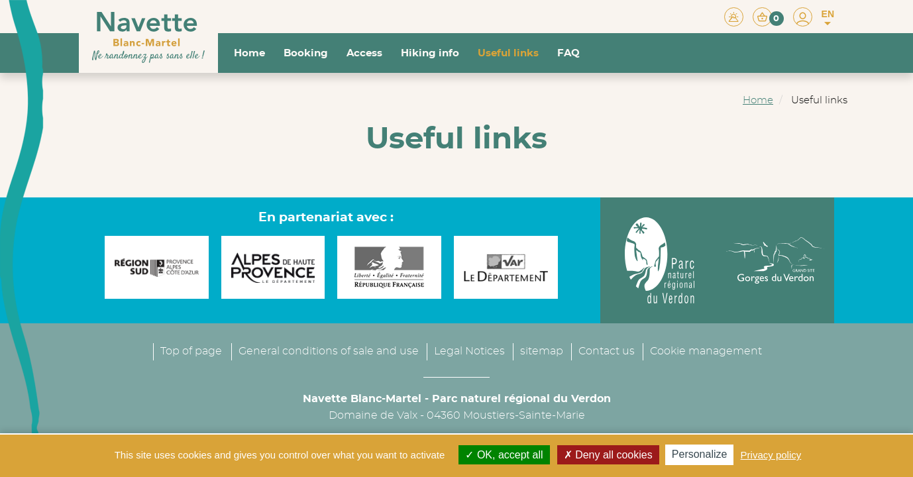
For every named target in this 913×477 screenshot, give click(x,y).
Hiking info (430, 53)
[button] (768, 16)
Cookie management (706, 351)
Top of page (191, 351)
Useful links (508, 53)
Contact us (606, 351)
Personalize (699, 454)
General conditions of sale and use (329, 351)
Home (249, 53)
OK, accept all (504, 454)
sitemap (541, 351)
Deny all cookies (608, 454)
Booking (306, 53)
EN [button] (828, 18)
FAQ (568, 53)
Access (364, 53)
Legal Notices (469, 351)
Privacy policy (771, 454)
